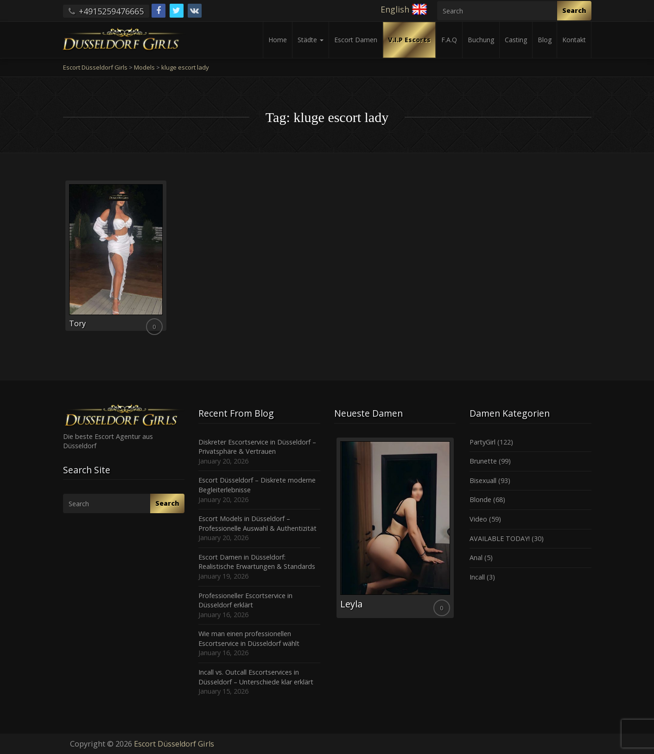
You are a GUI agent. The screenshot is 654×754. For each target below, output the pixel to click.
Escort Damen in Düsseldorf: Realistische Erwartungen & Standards (256, 562)
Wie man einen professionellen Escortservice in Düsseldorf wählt (248, 638)
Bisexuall (483, 480)
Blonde (480, 499)
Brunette (483, 461)
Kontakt (574, 39)
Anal (476, 557)
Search (574, 10)
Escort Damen (355, 39)
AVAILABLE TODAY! (500, 538)
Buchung (481, 39)
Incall (477, 577)
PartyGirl (482, 442)
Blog (545, 39)
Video (478, 519)
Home (277, 39)
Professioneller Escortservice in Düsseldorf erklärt (245, 600)
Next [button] (455, 531)
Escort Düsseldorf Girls (174, 744)
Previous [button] (334, 531)
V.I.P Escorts (409, 39)
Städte (311, 39)
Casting (516, 39)
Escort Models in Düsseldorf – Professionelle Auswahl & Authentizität (257, 523)
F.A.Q (449, 39)
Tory (77, 323)
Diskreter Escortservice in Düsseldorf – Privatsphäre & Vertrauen (257, 447)
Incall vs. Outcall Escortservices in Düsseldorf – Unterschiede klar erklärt (255, 677)
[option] (395, 528)
